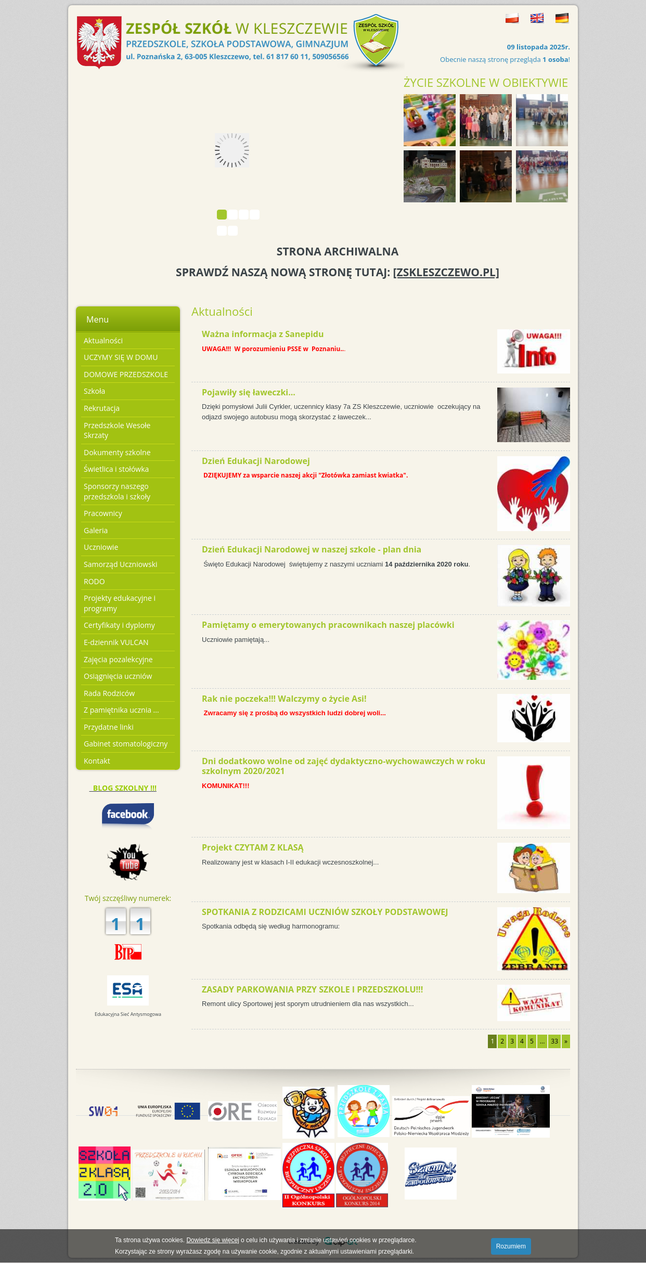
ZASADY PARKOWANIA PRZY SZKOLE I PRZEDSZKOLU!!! (312, 989)
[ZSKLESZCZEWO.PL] (446, 272)
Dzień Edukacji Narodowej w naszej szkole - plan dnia (311, 549)
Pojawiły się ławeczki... (248, 392)
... (542, 1041)
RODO (94, 581)
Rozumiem (511, 1246)
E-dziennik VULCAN (116, 642)
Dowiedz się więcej (212, 1240)
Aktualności (103, 340)
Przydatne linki (109, 727)
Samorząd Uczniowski (121, 564)
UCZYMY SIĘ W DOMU (121, 357)
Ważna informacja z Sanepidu (263, 334)
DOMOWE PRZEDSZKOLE (126, 374)
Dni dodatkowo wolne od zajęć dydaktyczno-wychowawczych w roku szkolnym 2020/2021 (343, 766)
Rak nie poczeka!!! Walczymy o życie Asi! (284, 698)
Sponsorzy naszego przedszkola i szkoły (117, 491)
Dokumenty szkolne (117, 452)
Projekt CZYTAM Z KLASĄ (253, 847)
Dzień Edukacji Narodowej (256, 461)
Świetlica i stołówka (116, 469)
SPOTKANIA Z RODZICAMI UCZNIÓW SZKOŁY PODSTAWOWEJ (325, 912)
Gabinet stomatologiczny (125, 744)
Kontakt (97, 761)
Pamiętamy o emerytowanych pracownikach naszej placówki (328, 624)
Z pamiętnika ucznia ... (121, 710)
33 (554, 1041)
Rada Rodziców (109, 693)
